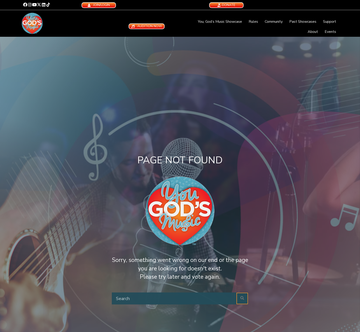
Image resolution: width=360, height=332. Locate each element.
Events (330, 31)
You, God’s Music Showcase (220, 21)
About (313, 31)
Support (329, 21)
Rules (253, 21)
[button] (25, 4)
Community (274, 21)
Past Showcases (302, 21)
